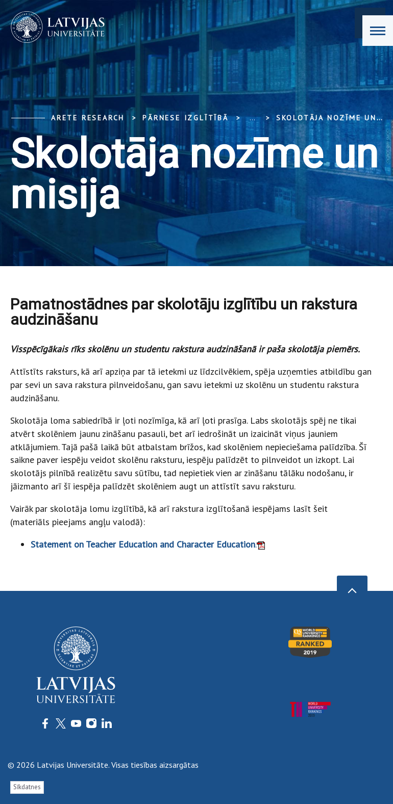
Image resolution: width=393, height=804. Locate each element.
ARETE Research (88, 117)
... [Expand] (252, 117)
